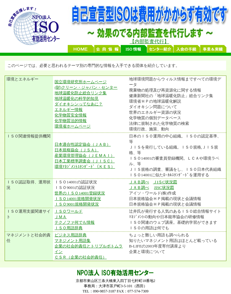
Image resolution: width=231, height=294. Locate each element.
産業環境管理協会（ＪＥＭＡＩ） (85, 155)
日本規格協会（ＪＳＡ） (77, 150)
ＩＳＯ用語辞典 (69, 228)
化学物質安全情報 (71, 115)
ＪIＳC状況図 (165, 182)
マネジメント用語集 (73, 240)
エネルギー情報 (69, 109)
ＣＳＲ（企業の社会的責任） (81, 257)
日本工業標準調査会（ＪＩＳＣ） (85, 161)
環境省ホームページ (73, 126)
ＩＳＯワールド (69, 211)
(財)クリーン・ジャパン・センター (86, 87)
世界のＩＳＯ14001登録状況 (80, 193)
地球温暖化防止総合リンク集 (81, 93)
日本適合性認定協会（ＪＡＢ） (83, 144)
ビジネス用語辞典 (71, 235)
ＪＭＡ (61, 216)
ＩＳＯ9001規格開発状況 (77, 204)
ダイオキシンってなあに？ (79, 104)
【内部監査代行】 (149, 41)
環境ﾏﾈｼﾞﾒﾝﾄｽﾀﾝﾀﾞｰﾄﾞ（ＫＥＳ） (85, 166)
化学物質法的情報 (71, 120)
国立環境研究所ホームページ (81, 82)
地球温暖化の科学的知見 (77, 98)
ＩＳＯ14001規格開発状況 (78, 198)
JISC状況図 (164, 187)
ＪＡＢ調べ (139, 182)
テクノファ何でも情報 (75, 222)
